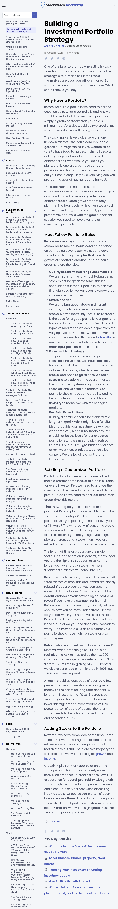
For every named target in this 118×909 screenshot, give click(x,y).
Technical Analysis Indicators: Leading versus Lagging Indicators (20, 412)
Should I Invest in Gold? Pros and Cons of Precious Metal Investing (19, 568)
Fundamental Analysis (14, 211)
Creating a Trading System (17, 48)
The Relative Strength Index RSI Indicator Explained (18, 471)
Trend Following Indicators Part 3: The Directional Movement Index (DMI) (18, 446)
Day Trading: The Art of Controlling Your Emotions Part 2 (20, 640)
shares (56, 821)
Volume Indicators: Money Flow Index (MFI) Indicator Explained (20, 518)
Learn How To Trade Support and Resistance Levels (19, 402)
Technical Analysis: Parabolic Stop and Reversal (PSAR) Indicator (20, 540)
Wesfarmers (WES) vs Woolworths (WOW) (18, 82)
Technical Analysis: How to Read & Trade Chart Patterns (23, 383)
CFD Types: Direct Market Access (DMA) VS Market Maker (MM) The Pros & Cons (23, 850)
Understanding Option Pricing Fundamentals (19, 786)
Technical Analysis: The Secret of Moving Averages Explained (19, 392)
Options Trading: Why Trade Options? (23, 770)
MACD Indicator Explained (20, 454)
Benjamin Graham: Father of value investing (20, 295)
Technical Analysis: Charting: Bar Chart (22, 332)
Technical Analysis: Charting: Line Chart (22, 324)
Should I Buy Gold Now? (19, 575)
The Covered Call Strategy (21, 814)
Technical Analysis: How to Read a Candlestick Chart (21, 341)
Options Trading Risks (23, 808)
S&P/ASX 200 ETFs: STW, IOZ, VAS (19, 174)
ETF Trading (12, 202)
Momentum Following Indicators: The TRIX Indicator (18, 489)
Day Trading (14, 593)
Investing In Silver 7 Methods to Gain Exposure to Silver (21, 583)
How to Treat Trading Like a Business (20, 112)
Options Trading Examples (20, 794)
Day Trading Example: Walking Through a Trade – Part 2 (20, 682)
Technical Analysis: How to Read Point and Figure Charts (21, 350)
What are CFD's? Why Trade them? (23, 839)
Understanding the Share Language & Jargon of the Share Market (20, 56)
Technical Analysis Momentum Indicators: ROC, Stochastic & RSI (18, 461)
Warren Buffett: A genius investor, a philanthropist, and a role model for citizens (20, 285)
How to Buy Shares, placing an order (17, 22)
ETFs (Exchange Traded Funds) (19, 188)
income (49, 758)
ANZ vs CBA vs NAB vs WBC (18, 151)
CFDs (9, 833)
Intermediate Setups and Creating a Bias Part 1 (20, 648)
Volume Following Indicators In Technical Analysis (19, 498)
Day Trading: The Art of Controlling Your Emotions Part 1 (20, 630)
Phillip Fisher (13, 301)
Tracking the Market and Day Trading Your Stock (20, 700)
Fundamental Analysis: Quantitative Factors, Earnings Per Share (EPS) (19, 252)
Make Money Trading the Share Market (20, 144)
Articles (48, 45)
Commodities (14, 560)
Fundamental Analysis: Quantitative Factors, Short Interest (18, 274)
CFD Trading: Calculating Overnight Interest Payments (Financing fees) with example (22, 875)
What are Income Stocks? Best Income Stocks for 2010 (20, 66)
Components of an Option (21, 777)
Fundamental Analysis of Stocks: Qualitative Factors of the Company (20, 219)
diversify (104, 337)
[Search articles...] (17, 15)
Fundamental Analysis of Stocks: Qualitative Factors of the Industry (20, 229)
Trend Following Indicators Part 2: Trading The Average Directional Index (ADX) (20, 433)
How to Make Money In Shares (18, 104)
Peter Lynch (12, 306)
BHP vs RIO (12, 118)
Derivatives (13, 744)
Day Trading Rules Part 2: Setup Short (20, 614)
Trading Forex (14, 736)
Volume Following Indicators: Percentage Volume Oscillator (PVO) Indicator (20, 529)
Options (10, 749)
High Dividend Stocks (17, 138)
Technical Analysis (17, 313)
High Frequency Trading (19, 706)
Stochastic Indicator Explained (17, 480)
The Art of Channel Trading (16, 663)
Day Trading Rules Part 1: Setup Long (19, 606)
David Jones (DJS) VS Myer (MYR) (18, 90)
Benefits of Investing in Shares (18, 97)
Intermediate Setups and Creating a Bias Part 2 (20, 655)
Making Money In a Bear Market (19, 124)
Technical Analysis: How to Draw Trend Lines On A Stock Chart (22, 362)
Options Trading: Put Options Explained (22, 762)
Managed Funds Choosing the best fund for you (20, 166)
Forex (9, 724)
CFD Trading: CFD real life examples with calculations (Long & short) (23, 888)
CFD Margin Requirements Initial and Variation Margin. (23, 862)
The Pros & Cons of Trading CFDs (22, 898)
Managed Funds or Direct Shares (20, 181)
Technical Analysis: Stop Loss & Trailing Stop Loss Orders (20, 550)
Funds (10, 160)
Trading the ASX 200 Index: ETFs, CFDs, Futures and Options (20, 39)
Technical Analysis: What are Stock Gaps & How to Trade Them (23, 373)
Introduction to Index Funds (18, 196)
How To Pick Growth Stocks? (17, 75)
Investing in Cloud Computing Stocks (16, 131)
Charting (11, 318)
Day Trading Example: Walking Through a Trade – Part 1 (20, 672)
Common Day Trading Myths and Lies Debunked (20, 599)
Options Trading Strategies (20, 802)
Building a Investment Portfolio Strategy (19, 30)
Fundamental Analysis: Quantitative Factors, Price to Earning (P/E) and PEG (20, 263)
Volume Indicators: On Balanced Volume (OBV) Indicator (20, 508)
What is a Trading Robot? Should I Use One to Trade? (20, 714)
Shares (60, 45)
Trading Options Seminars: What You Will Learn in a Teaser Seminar (23, 824)
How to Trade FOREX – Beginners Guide (18, 730)
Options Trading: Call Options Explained (23, 755)
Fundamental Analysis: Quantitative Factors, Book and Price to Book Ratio (19, 241)
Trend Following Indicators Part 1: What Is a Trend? (20, 422)
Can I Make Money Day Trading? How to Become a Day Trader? (20, 691)
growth (101, 754)
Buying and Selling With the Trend (19, 621)
